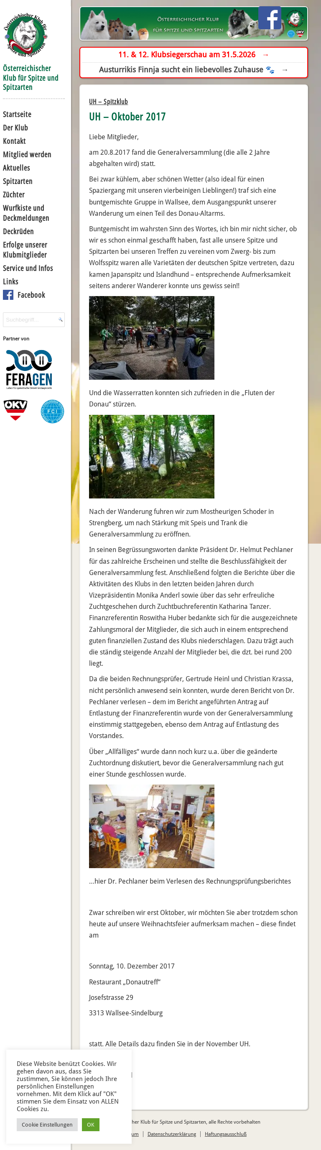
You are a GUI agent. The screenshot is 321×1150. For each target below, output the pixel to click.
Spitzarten (18, 181)
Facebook (31, 295)
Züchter (14, 194)
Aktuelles (16, 168)
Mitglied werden (27, 154)
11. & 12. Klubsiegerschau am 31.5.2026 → (193, 54)
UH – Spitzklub (108, 101)
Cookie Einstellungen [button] (47, 1125)
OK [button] (90, 1125)
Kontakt (14, 141)
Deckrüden (18, 231)
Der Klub (15, 128)
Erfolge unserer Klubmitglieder (25, 250)
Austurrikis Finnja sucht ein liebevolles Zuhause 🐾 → (193, 69)
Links (10, 281)
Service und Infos (28, 268)
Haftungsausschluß (226, 1134)
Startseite (17, 114)
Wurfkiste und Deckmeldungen (26, 213)
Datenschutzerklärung (172, 1134)
